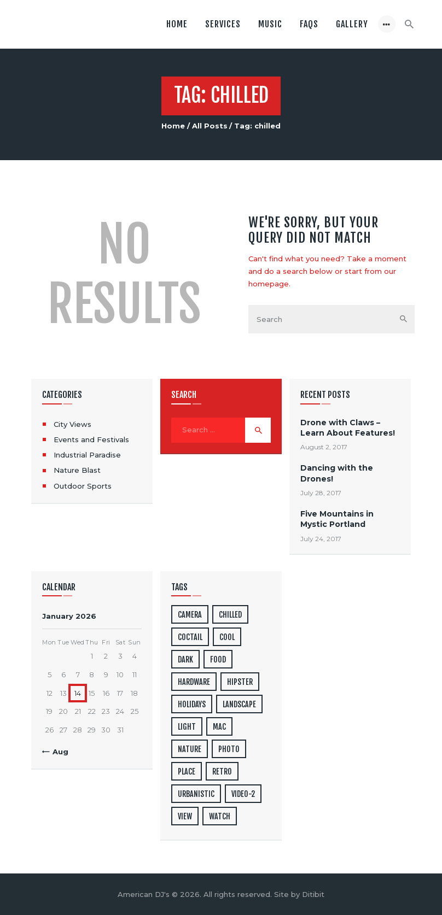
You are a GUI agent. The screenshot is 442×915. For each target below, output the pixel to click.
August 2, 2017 (323, 447)
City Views (72, 424)
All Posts (210, 125)
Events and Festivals (91, 439)
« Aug (57, 751)
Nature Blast (77, 470)
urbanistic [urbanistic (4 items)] (196, 794)
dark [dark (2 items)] (185, 659)
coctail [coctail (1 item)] (190, 637)
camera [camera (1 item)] (190, 614)
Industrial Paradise (87, 454)
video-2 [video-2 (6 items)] (243, 794)
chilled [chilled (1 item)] (230, 614)
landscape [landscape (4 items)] (239, 704)
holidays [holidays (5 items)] (192, 704)
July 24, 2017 (320, 539)
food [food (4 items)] (218, 659)
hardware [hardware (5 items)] (194, 682)
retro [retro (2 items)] (222, 771)
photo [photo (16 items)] (229, 749)
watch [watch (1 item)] (219, 816)
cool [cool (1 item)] (227, 637)
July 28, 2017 (320, 493)
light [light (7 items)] (187, 726)
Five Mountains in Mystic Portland (337, 519)
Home (173, 125)
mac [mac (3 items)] (219, 726)
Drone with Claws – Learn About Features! (347, 428)
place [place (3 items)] (186, 771)
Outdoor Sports (83, 486)
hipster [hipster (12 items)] (240, 682)
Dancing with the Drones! (336, 473)
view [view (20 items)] (185, 816)
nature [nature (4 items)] (189, 749)
